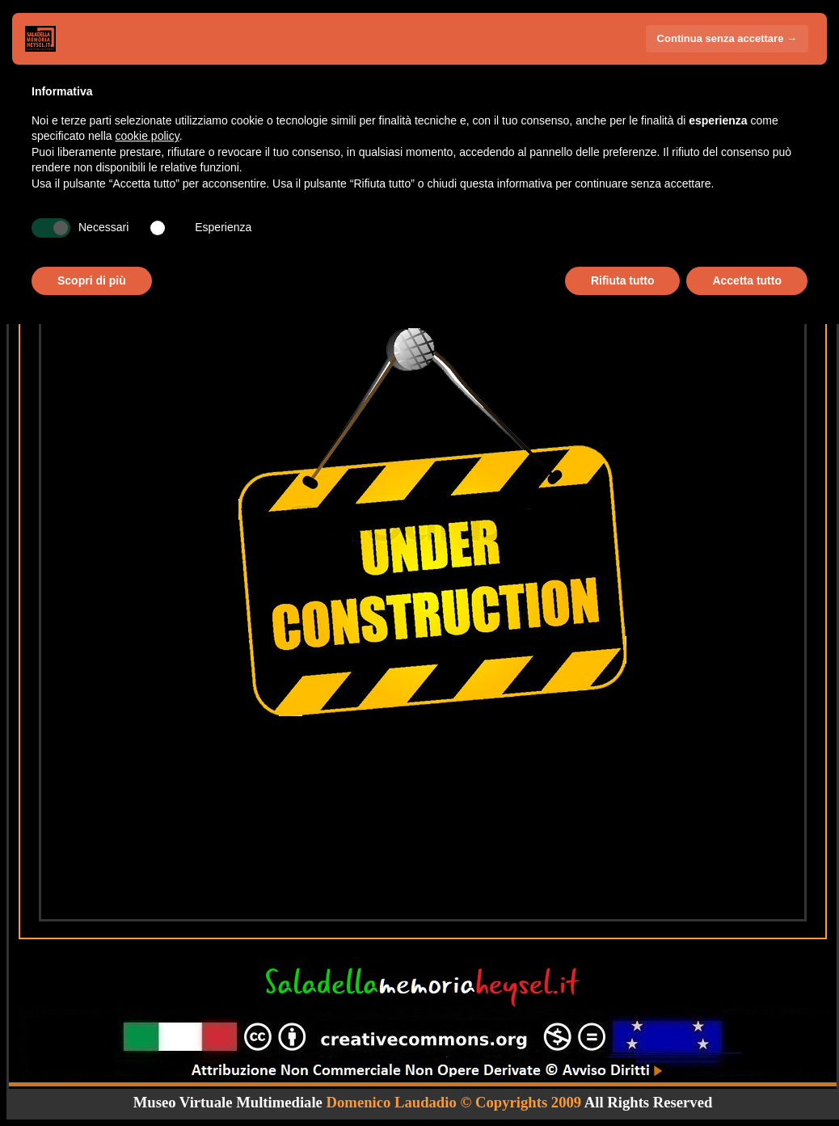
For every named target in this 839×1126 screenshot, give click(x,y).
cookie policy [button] (147, 135)
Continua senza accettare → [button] (727, 38)
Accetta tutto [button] (747, 280)
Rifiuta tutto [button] (623, 280)
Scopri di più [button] (91, 280)
